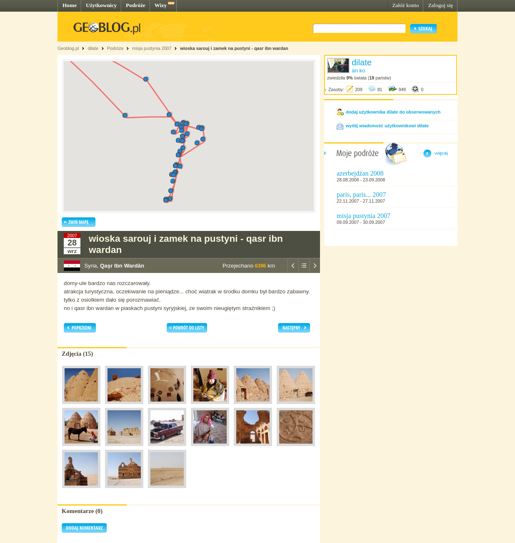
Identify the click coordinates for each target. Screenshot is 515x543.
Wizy (161, 5)
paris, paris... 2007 (361, 194)
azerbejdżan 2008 (360, 173)
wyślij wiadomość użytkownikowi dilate (387, 125)
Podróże (135, 5)
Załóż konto (405, 5)
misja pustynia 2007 (151, 48)
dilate (93, 48)
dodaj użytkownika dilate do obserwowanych (393, 111)
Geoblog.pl (68, 48)
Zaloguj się (440, 5)
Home (69, 5)
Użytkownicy (101, 5)
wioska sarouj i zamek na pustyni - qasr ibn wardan (234, 48)
